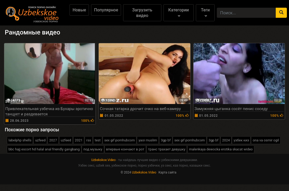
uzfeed (40, 140)
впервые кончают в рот (125, 149)
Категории (178, 12)
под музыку (92, 149)
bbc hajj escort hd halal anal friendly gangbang (44, 149)
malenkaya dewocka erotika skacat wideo (221, 149)
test (98, 140)
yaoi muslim (148, 140)
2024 (226, 140)
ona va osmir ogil (266, 140)
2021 (79, 140)
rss (88, 140)
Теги (205, 12)
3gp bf (166, 140)
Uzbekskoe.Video (103, 160)
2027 (53, 140)
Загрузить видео (142, 12)
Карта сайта (167, 172)
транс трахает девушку (167, 149)
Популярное (106, 9)
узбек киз (241, 140)
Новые (79, 9)
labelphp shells (19, 140)
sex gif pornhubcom (119, 140)
